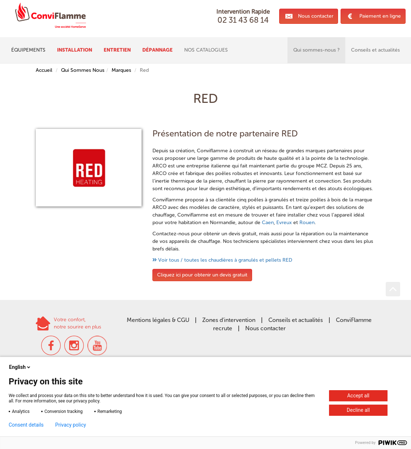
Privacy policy (70, 425)
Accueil (44, 70)
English (20, 367)
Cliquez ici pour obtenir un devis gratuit (202, 275)
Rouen (307, 222)
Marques (121, 70)
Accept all (358, 395)
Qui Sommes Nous (82, 70)
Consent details (26, 425)
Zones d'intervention (228, 320)
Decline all (358, 410)
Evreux (284, 222)
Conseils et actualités (295, 320)
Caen (268, 222)
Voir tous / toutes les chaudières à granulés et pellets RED (225, 260)
